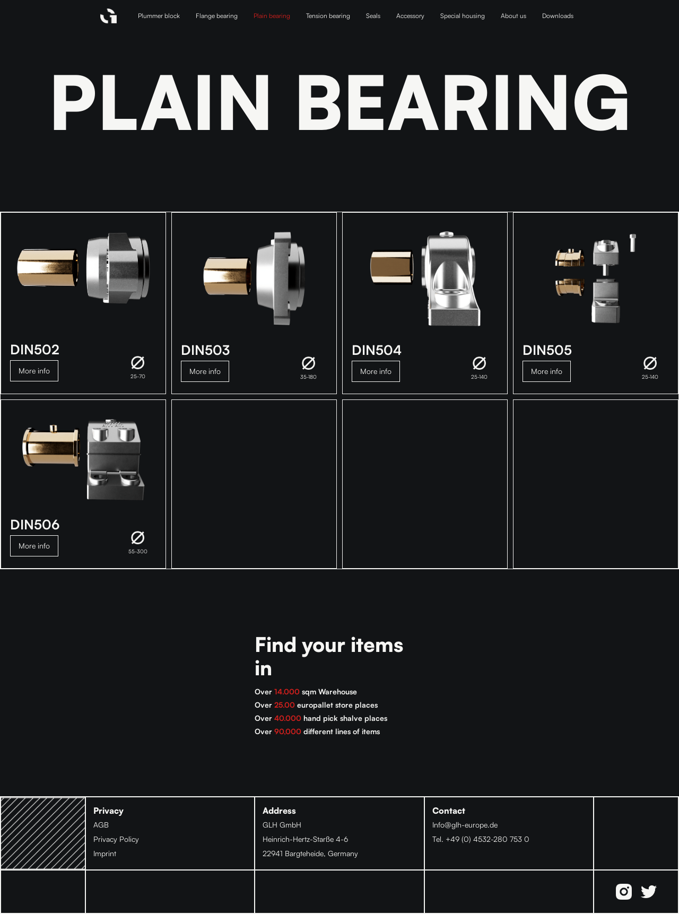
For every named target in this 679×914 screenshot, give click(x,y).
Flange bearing (217, 16)
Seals (373, 16)
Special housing (462, 16)
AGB (101, 824)
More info (34, 370)
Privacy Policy (116, 838)
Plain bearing (272, 16)
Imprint (104, 853)
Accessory (410, 16)
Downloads (557, 16)
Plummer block (159, 16)
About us (513, 16)
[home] (108, 16)
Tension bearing (328, 16)
